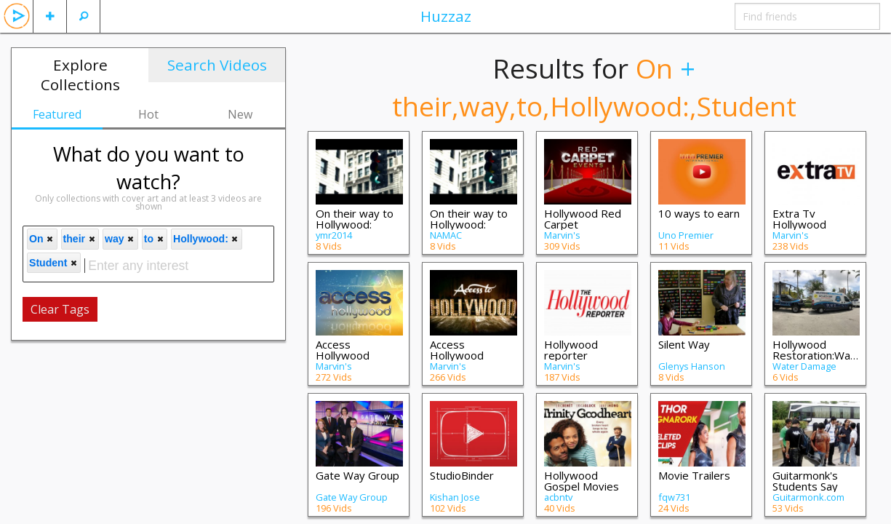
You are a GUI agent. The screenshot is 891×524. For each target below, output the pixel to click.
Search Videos (217, 65)
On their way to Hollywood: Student (354, 224)
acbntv (558, 497)
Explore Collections (80, 75)
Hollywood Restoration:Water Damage (819, 355)
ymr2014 (334, 235)
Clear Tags (60, 309)
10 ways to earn (699, 213)
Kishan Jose (455, 497)
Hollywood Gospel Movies (581, 480)
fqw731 (674, 497)
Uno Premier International (686, 240)
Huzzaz (445, 16)
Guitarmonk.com (808, 497)
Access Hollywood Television (342, 355)
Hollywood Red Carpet (582, 218)
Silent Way (684, 344)
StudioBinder (462, 475)
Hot (148, 114)
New (240, 114)
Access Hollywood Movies (457, 355)
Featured (57, 114)
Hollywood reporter (571, 349)
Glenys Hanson (691, 366)
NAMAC (446, 235)
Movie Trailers (694, 475)
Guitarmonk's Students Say (805, 480)
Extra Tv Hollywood (799, 218)
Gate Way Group (357, 475)
